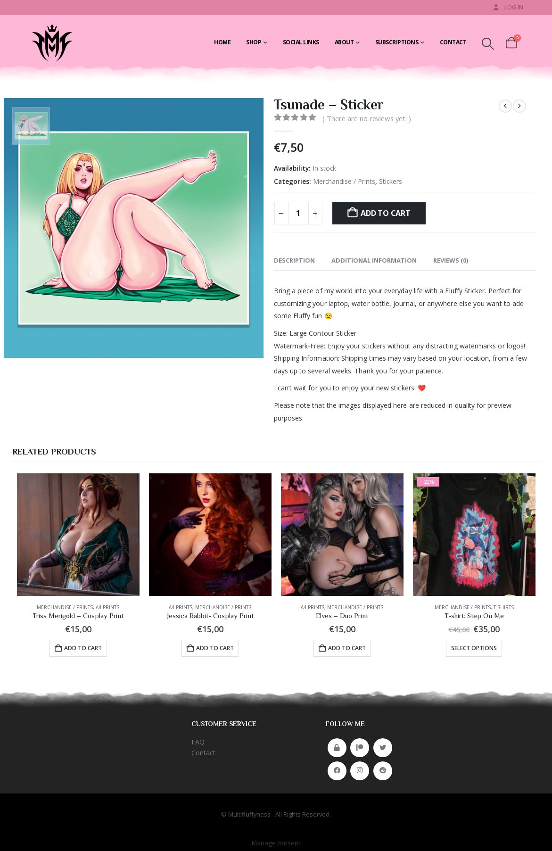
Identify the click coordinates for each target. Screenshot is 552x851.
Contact (453, 42)
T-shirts (504, 607)
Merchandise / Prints (344, 181)
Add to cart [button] (83, 648)
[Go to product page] (78, 534)
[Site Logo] (50, 42)
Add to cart (385, 213)
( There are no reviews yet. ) (366, 118)
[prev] (505, 106)
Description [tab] (294, 260)
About (344, 42)
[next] (519, 106)
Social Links (301, 42)
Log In (507, 7)
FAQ (198, 741)
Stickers (390, 181)
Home (222, 42)
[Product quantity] (298, 213)
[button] (487, 44)
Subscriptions (397, 42)
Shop (253, 42)
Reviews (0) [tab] (450, 260)
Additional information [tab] (374, 260)
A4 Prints (107, 607)
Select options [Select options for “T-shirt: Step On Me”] (474, 648)
